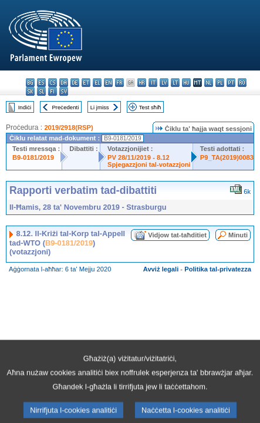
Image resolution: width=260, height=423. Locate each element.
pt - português (231, 82)
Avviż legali (161, 269)
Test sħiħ (150, 107)
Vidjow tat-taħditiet (177, 235)
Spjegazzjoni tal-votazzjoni (149, 164)
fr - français (119, 82)
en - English (108, 82)
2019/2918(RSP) (68, 127)
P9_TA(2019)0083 (227, 157)
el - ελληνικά (97, 82)
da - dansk (63, 82)
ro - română (242, 82)
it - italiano (152, 82)
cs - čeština (52, 82)
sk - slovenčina (30, 91)
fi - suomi (52, 91)
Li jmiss (99, 107)
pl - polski (219, 82)
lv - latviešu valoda (164, 82)
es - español (41, 82)
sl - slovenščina (41, 91)
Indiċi (24, 107)
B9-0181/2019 (33, 157)
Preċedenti (65, 107)
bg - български (30, 82)
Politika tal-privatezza (217, 269)
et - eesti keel (86, 82)
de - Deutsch (74, 82)
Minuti (238, 235)
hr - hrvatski (141, 82)
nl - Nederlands (208, 82)
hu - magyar (186, 82)
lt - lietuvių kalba (175, 82)
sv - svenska (63, 91)
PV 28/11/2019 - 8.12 (138, 157)
